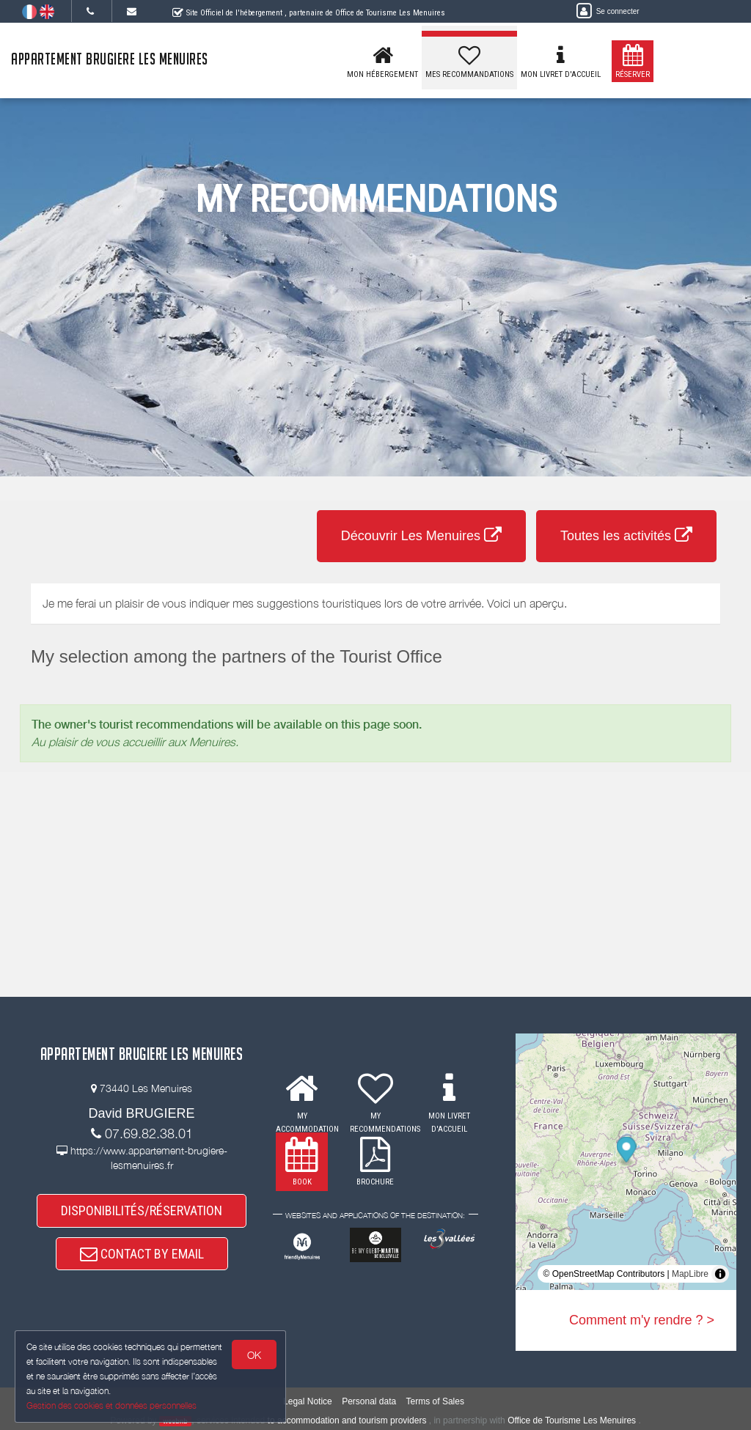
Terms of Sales (435, 1401)
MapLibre (690, 1274)
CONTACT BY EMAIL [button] (142, 1253)
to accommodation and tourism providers (347, 1420)
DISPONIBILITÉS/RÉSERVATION (141, 1210)
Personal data (369, 1401)
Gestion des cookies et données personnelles (111, 1405)
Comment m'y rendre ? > (641, 1320)
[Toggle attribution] (720, 1274)
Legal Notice (307, 1401)
